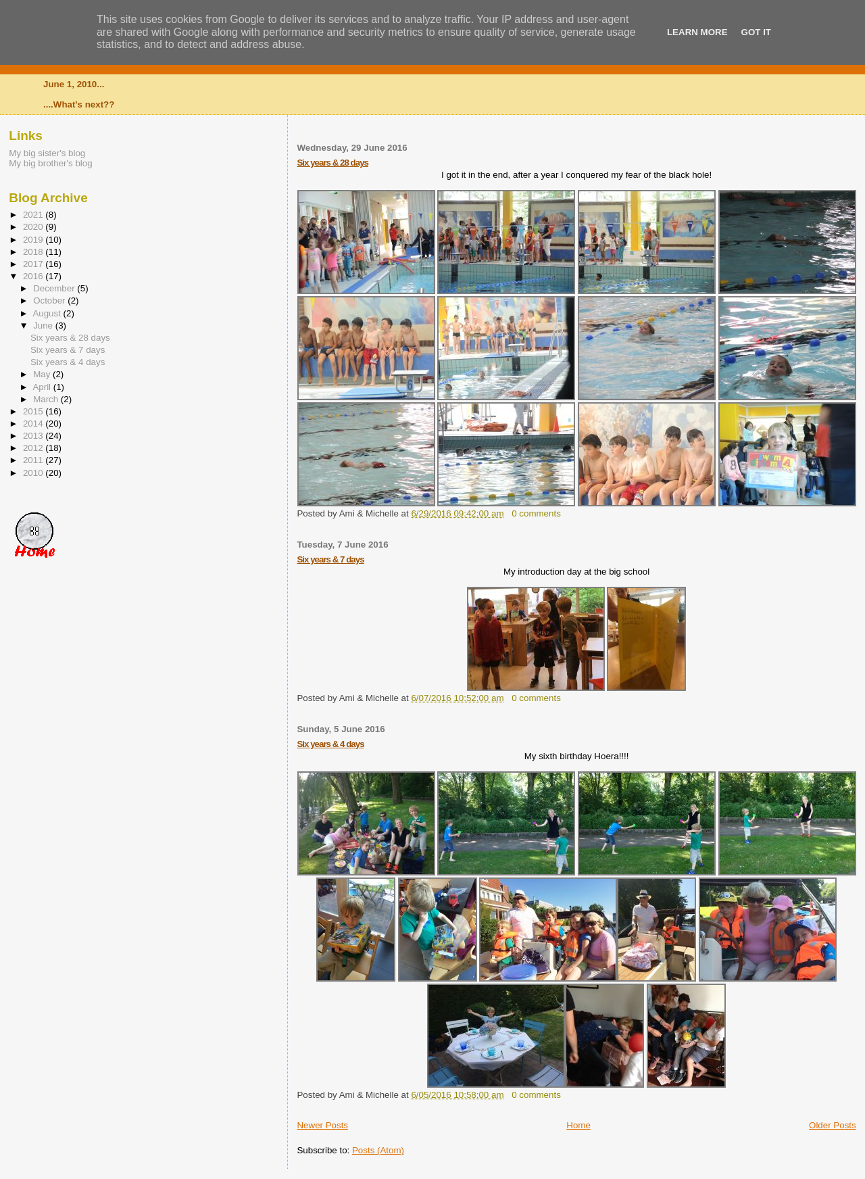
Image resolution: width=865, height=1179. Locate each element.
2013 (34, 436)
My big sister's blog (47, 153)
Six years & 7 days (330, 559)
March (47, 399)
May (43, 374)
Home (578, 1125)
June (44, 325)
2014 (34, 423)
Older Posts (832, 1125)
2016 (34, 276)
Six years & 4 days (330, 744)
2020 (34, 227)
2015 (34, 411)
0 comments (536, 513)
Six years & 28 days (332, 163)
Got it (756, 32)
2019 (34, 240)
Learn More (697, 32)
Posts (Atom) (378, 1150)
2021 (34, 215)
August (47, 313)
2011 (34, 460)
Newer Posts (322, 1125)
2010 (34, 473)
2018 (34, 252)
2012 (34, 448)
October (50, 300)
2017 (34, 264)
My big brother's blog (50, 163)
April (42, 387)
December (55, 288)
